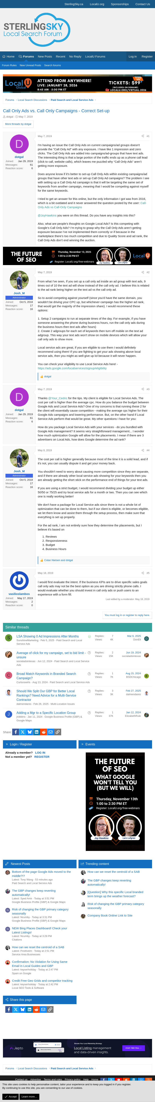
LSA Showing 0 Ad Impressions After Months (48, 636)
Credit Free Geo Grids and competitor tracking (42, 980)
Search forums (52, 65)
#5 (148, 572)
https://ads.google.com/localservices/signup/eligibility (72, 368)
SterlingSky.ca (74, 4)
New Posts (45, 56)
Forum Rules (9, 65)
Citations (17, 939)
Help (86, 1079)
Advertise (35, 1079)
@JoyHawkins (47, 215)
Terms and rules (53, 1079)
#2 (148, 272)
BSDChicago (133, 676)
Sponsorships (120, 4)
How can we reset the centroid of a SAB (38, 947)
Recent (60, 56)
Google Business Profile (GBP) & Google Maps (39, 902)
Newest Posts (20, 863)
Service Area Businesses (26, 954)
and (58, 560)
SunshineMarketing (27, 640)
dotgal (9, 116)
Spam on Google (21, 973)
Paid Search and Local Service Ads (70, 682)
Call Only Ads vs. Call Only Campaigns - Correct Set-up (56, 110)
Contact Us (143, 4)
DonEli (137, 639)
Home (11, 56)
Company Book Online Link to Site (110, 915)
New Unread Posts (30, 65)
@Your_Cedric (57, 398)
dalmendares (24, 703)
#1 (148, 136)
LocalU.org (97, 4)
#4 (148, 450)
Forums (28, 56)
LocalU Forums (95, 56)
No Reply (75, 56)
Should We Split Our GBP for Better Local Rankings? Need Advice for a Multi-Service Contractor (46, 695)
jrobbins (21, 716)
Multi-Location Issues (63, 703)
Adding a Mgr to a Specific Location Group (46, 712)
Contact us (21, 1079)
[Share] (142, 136)
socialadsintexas (26, 661)
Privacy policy (72, 1079)
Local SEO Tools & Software (28, 987)
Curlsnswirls (23, 682)
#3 (148, 389)
